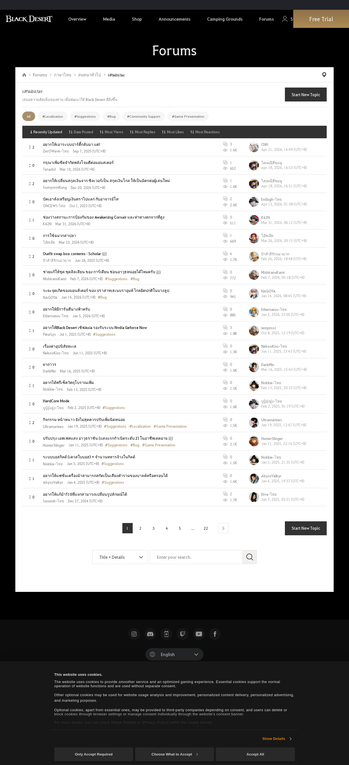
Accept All (255, 754)
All (29, 116)
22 (206, 528)
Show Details (273, 739)
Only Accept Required (94, 754)
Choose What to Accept (175, 754)
